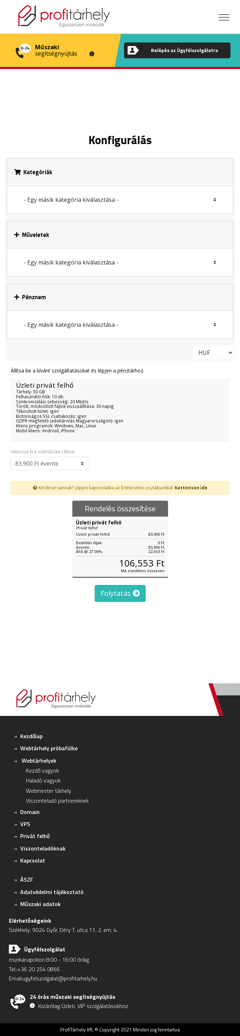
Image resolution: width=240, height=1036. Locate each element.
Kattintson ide (191, 487)
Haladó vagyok (43, 780)
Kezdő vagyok (42, 770)
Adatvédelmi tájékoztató (52, 892)
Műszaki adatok (40, 904)
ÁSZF (26, 879)
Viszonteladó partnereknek (57, 800)
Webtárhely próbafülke (49, 748)
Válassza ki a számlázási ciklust (42, 451)
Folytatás (120, 593)
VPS (25, 824)
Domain (30, 812)
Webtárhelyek (39, 760)
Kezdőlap (31, 736)
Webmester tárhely (48, 790)
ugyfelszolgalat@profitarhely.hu (59, 978)
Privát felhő (35, 836)
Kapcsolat (32, 860)
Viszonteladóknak (43, 848)
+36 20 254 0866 (38, 969)
